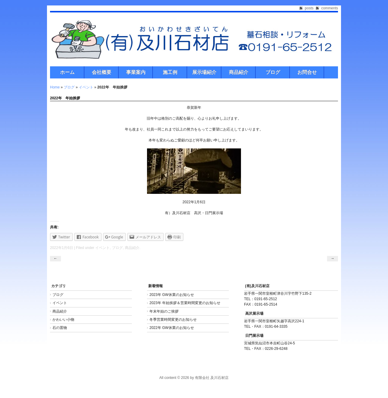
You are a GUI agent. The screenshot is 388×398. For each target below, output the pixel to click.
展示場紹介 (204, 72)
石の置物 (59, 328)
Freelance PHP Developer (21, 392)
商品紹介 (238, 72)
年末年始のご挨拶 (164, 311)
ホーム (67, 72)
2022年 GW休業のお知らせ (171, 328)
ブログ (273, 72)
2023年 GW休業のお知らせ (171, 295)
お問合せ (307, 72)
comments (329, 8)
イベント (86, 87)
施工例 (170, 72)
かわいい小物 (63, 319)
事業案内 (136, 72)
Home (55, 87)
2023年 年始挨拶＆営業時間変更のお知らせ (184, 303)
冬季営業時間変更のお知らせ (173, 319)
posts (309, 8)
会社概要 (101, 72)
